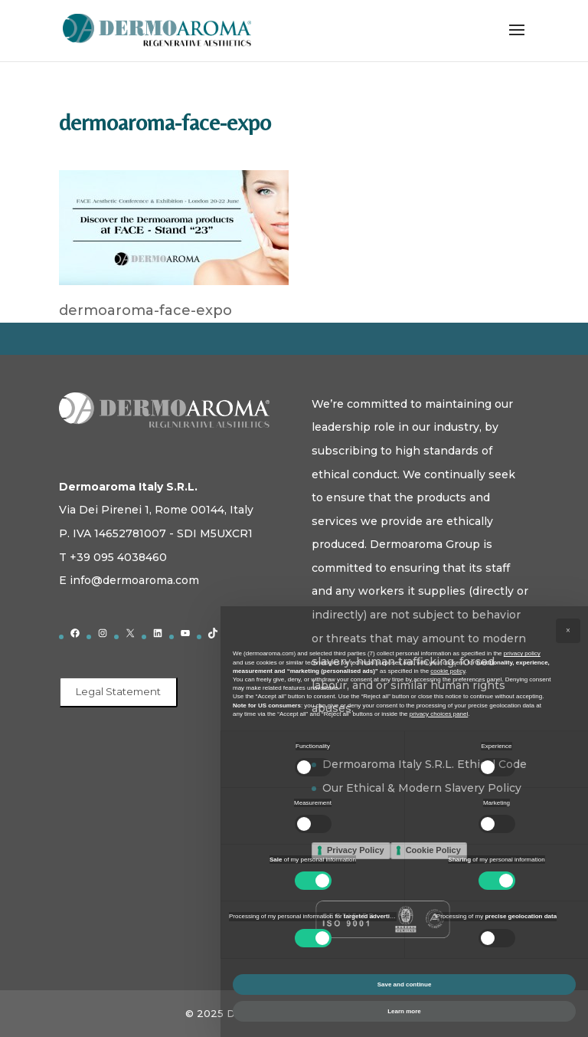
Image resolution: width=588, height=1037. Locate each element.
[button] (568, 631)
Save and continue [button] (404, 984)
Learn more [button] (404, 1011)
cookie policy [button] (447, 671)
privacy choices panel (439, 713)
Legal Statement (118, 691)
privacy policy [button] (522, 653)
